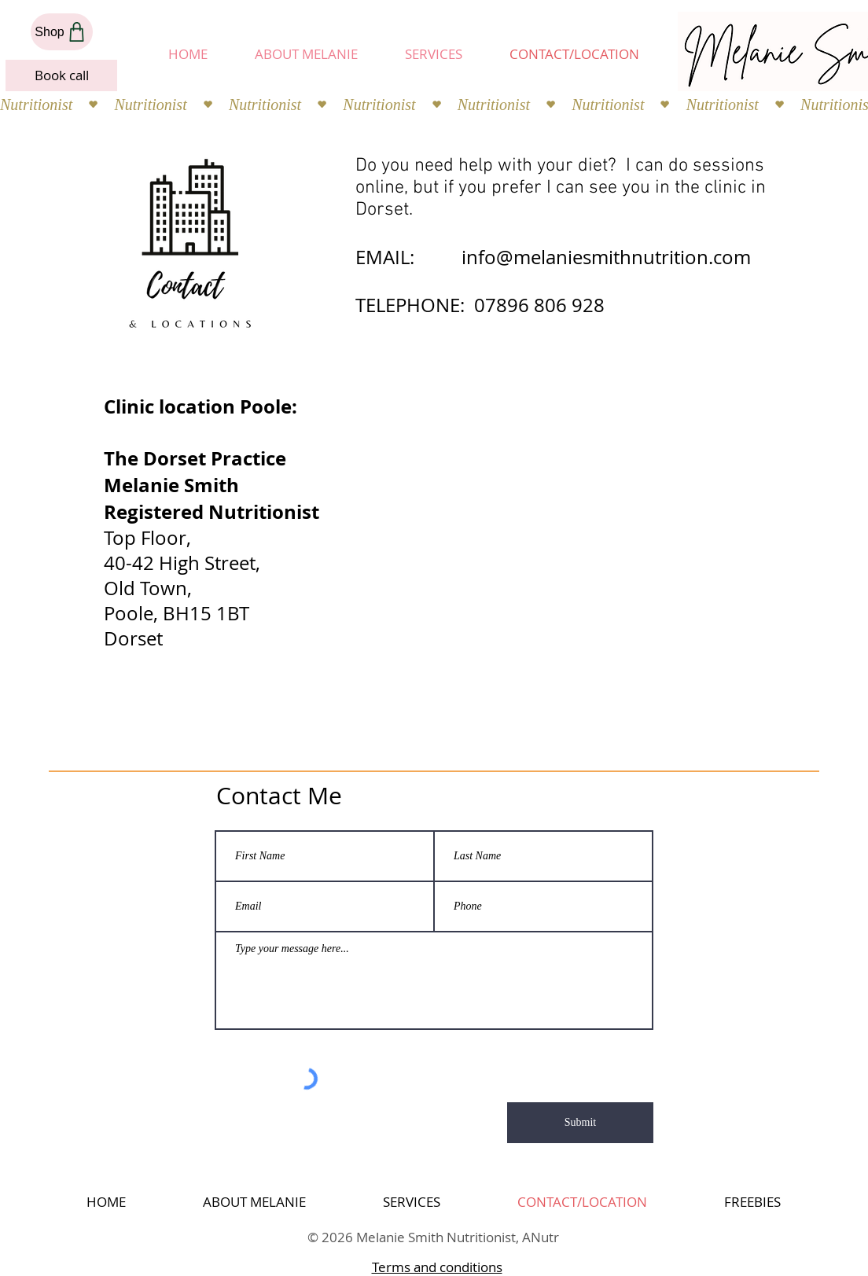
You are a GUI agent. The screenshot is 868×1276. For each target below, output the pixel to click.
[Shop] (62, 31)
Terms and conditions (437, 1267)
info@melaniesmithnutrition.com (606, 257)
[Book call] (61, 75)
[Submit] (580, 1122)
